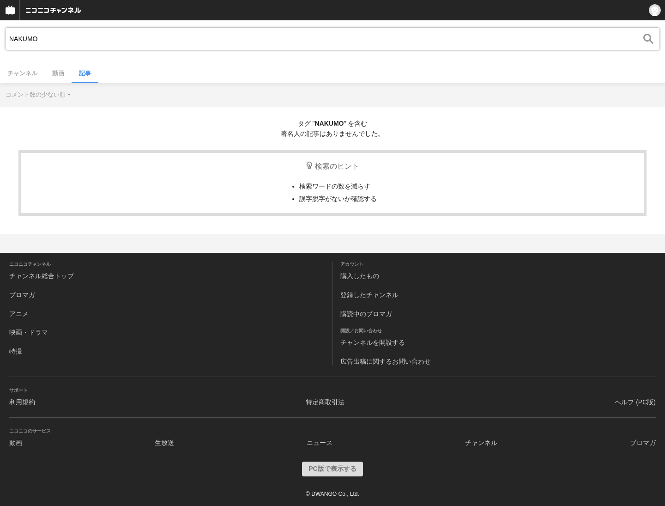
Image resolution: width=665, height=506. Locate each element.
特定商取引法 (325, 402)
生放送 (164, 442)
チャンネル (22, 73)
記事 (85, 73)
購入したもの (359, 276)
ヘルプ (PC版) (635, 402)
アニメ (19, 313)
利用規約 (22, 402)
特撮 (15, 351)
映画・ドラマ (28, 332)
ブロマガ (22, 295)
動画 (58, 73)
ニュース (319, 442)
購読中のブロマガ (366, 313)
